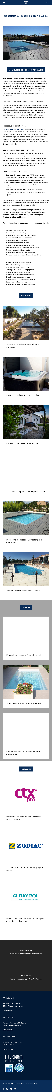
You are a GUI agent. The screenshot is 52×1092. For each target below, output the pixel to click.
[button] (4, 2)
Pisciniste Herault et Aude (29, 1084)
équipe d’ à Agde (14, 129)
